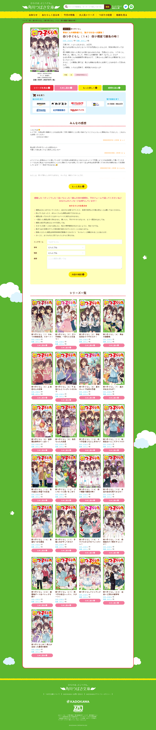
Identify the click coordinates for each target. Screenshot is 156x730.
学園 (65, 75)
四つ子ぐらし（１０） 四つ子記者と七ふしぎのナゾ (90, 440)
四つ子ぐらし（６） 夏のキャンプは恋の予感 (89, 387)
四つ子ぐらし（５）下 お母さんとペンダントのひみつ (66, 389)
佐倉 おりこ (81, 41)
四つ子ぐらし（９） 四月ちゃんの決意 (65, 440)
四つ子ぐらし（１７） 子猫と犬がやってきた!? (65, 540)
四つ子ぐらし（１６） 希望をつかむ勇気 (41, 540)
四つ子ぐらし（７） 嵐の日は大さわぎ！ (113, 387)
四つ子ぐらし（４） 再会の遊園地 (113, 335)
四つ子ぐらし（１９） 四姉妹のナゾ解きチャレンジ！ (113, 541)
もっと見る (77, 186)
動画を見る (121, 14)
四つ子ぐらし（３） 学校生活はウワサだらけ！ (89, 335)
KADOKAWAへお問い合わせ (73, 694)
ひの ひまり (67, 41)
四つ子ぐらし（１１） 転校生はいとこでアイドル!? (113, 440)
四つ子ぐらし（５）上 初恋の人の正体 (41, 387)
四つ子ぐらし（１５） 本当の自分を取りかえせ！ (113, 490)
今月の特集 (69, 14)
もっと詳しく (89, 87)
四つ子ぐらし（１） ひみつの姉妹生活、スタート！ (42, 335)
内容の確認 (77, 274)
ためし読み (65, 87)
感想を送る (113, 87)
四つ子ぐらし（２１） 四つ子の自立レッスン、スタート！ (66, 594)
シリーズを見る (41, 87)
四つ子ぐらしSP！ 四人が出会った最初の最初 (41, 645)
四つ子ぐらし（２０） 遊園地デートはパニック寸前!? (41, 594)
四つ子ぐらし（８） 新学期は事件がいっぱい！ (41, 440)
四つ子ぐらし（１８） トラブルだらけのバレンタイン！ (90, 541)
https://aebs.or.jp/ (81, 720)
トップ (24, 20)
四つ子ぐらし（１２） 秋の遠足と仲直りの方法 (41, 490)
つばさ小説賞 (105, 14)
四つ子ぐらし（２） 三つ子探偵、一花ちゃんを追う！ (65, 336)
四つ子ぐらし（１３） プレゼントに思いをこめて (65, 490)
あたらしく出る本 (50, 14)
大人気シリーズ (86, 14)
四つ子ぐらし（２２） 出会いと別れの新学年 (113, 593)
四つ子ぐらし (37, 20)
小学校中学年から (81, 75)
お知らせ (33, 14)
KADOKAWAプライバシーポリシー (98, 694)
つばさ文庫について (52, 694)
